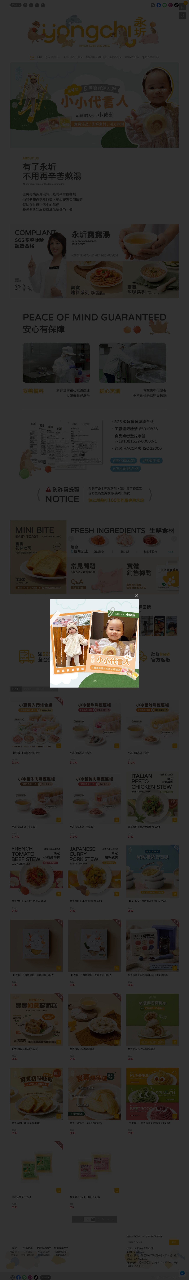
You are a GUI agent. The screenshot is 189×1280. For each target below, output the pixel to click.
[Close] (137, 595)
